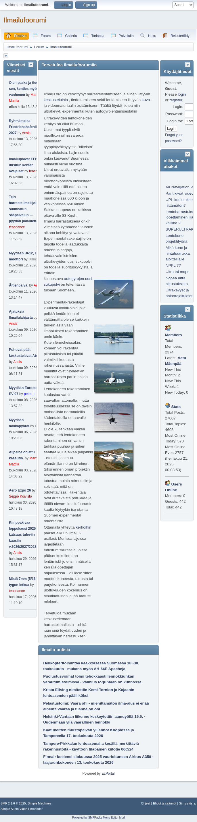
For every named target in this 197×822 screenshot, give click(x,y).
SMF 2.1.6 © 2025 (13, 803)
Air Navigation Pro (181, 187)
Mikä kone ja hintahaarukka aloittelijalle (178, 253)
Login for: (175, 121)
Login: (178, 107)
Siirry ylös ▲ (187, 803)
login (182, 94)
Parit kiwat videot (180, 193)
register (175, 100)
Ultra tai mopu (178, 272)
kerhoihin (83, 527)
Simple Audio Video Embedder (22, 809)
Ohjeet (145, 803)
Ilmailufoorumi (24, 20)
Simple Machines (39, 803)
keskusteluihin (56, 100)
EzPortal (108, 773)
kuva (146, 100)
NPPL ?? (173, 265)
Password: (174, 114)
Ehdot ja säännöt (164, 803)
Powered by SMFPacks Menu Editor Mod (98, 817)
